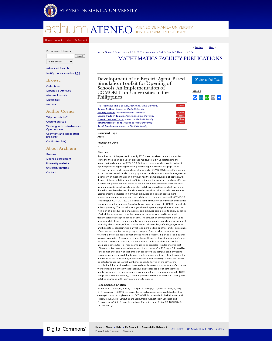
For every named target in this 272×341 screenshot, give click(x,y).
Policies (51, 154)
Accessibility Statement (154, 327)
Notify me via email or (63, 73)
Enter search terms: (58, 51)
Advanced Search (57, 68)
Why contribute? (57, 117)
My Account (131, 327)
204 (191, 52)
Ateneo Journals (56, 95)
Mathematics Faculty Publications (170, 58)
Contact (51, 172)
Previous (199, 47)
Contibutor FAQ (56, 141)
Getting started (56, 121)
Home (99, 52)
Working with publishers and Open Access (64, 128)
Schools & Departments (116, 52)
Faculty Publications (176, 52)
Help (119, 327)
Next (211, 47)
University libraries (57, 167)
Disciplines (53, 99)
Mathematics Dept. (154, 52)
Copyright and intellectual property (62, 135)
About (109, 327)
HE (131, 52)
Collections (53, 86)
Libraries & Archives (58, 90)
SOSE (139, 52)
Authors (51, 104)
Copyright (128, 331)
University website (58, 163)
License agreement (58, 158)
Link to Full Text (207, 79)
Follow (181, 105)
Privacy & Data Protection (107, 331)
